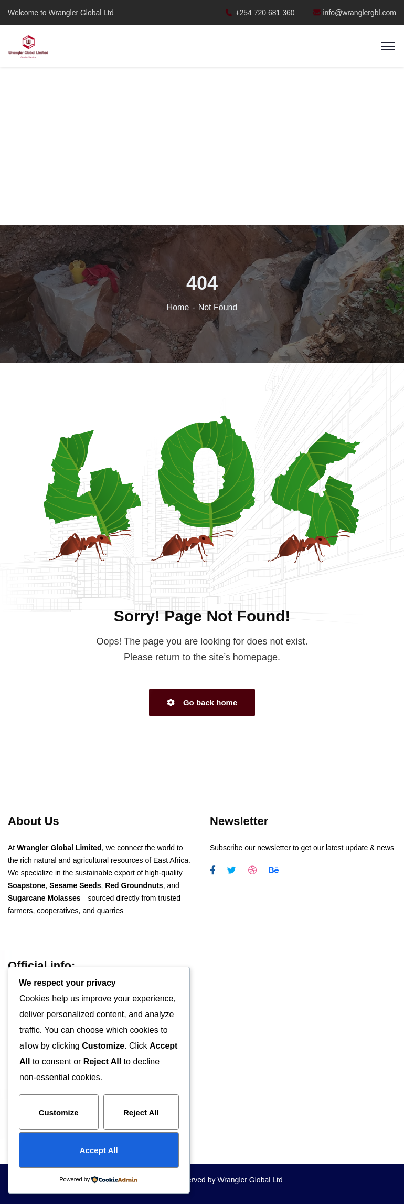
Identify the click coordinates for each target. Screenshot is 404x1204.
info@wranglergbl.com (355, 12)
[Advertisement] (202, 146)
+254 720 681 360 (259, 12)
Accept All (99, 1150)
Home (178, 307)
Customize (59, 1112)
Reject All (141, 1112)
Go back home (202, 702)
